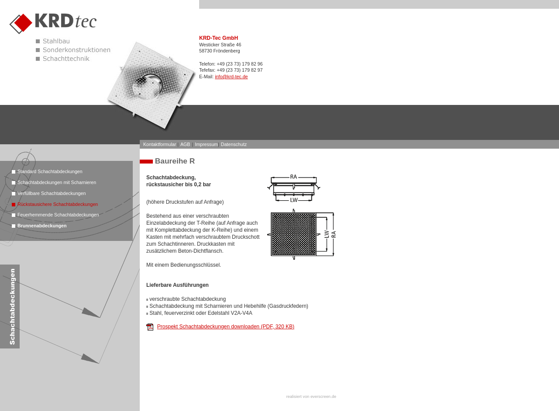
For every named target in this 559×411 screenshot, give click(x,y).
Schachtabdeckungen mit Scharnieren (56, 182)
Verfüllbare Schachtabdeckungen (51, 193)
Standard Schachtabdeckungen (50, 171)
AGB (185, 144)
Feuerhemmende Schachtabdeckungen (58, 214)
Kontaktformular (159, 144)
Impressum (206, 144)
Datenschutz (234, 144)
